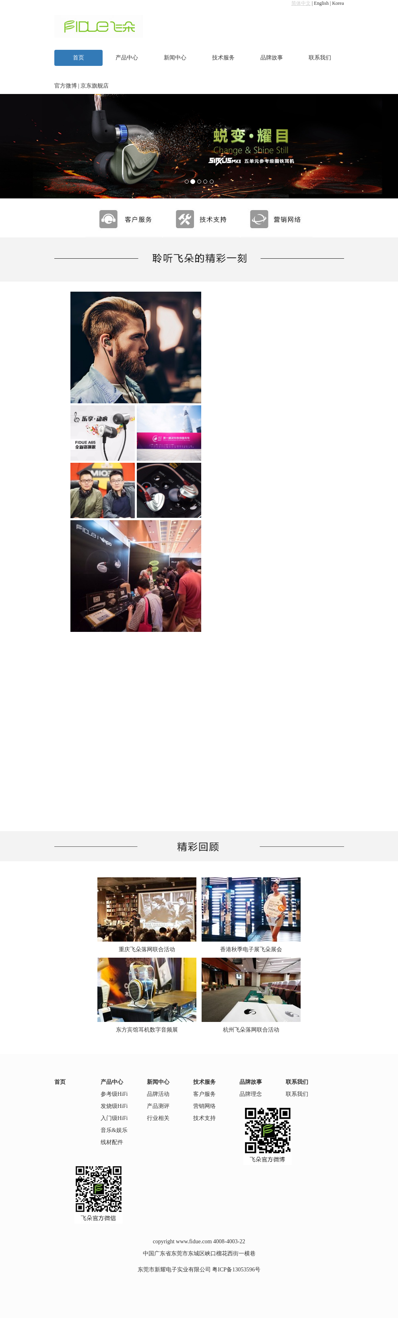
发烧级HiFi (114, 1106)
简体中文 (301, 3)
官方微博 (65, 86)
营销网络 (204, 1106)
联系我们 (320, 58)
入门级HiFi (114, 1118)
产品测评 (158, 1106)
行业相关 (158, 1118)
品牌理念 (250, 1094)
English (321, 3)
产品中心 (126, 58)
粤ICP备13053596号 (236, 1270)
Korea (338, 3)
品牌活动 (158, 1094)
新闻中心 (175, 58)
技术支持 (204, 1118)
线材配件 (112, 1142)
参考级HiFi (114, 1094)
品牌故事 (271, 58)
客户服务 (204, 1094)
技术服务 (223, 58)
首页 (78, 58)
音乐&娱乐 (114, 1130)
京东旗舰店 (94, 86)
